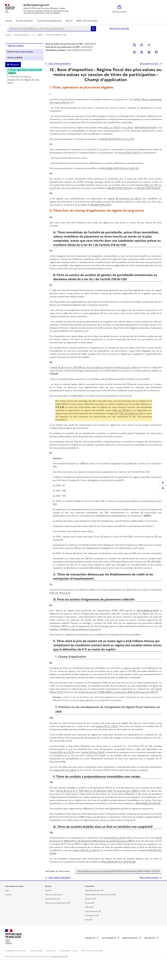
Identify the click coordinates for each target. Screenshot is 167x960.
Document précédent (59, 63)
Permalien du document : (58, 871)
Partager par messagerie (156, 52)
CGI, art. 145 (111, 127)
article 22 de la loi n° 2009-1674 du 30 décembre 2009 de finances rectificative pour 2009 (106, 839)
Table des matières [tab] (15, 45)
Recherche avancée (119, 28)
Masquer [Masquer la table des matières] (14, 64)
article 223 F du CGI (64, 770)
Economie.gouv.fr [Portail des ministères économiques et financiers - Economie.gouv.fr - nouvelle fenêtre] (91, 911)
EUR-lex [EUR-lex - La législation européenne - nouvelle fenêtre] (88, 907)
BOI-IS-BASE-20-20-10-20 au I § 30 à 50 (119, 168)
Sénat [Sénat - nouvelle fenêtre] (87, 920)
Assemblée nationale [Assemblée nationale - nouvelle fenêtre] (93, 890)
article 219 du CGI (128, 152)
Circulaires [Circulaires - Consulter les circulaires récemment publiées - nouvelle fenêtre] (89, 899)
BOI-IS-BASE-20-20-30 (147, 610)
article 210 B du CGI (92, 752)
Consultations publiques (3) (49, 20)
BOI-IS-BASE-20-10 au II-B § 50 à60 (118, 861)
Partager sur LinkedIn (149, 52)
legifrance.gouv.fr (130, 938)
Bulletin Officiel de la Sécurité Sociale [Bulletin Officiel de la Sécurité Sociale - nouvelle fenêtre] (99, 894)
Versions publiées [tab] (15, 57)
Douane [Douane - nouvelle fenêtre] (88, 903)
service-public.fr (109, 938)
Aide (7, 890)
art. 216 (127, 127)
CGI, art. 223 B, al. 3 (129, 413)
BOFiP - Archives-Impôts (87, 20)
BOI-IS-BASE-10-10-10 (145, 127)
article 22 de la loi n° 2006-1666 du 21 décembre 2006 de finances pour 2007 (117, 692)
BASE (40, 35)
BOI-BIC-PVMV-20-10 (101, 204)
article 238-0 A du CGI (84, 850)
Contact (8, 894)
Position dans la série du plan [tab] (20, 51)
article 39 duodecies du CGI (123, 198)
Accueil (8, 20)
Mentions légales (36, 951)
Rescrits (68, 20)
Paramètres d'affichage (94, 951)
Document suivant (149, 63)
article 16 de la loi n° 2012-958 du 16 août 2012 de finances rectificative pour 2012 (94, 367)
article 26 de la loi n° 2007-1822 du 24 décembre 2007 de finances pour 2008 (97, 790)
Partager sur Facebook (134, 52)
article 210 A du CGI (61, 752)
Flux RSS (48, 890)
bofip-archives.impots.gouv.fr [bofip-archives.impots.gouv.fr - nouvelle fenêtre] (56, 903)
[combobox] (49, 28)
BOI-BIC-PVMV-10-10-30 (148, 188)
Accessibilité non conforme (15, 951)
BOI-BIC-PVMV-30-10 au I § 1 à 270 (117, 139)
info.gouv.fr (90, 938)
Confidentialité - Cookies (68, 951)
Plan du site (51, 951)
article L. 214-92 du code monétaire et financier (74, 629)
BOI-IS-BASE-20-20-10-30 (148, 803)
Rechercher (93, 28)
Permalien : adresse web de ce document (149, 44)
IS (34, 35)
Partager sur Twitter (141, 52)
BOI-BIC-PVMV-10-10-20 (119, 188)
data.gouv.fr (150, 938)
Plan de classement (22, 35)
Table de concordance (53, 894)
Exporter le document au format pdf (134, 44)
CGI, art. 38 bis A (58, 592)
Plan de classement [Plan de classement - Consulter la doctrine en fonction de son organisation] (24, 20)
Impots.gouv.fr (90, 915)
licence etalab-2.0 (58, 956)
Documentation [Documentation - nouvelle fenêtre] (51, 899)
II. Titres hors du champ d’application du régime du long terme (23, 79)
